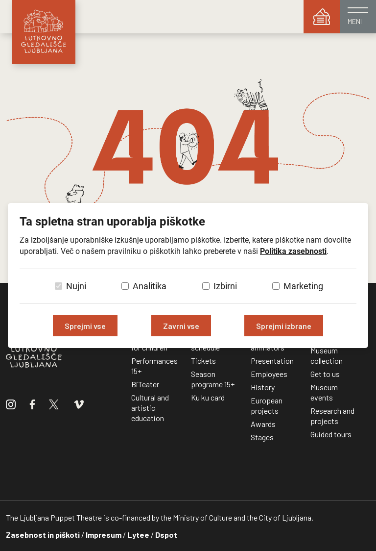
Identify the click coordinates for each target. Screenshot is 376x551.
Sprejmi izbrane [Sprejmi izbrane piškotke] (283, 325)
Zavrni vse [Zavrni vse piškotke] (181, 325)
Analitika (149, 286)
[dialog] (188, 275)
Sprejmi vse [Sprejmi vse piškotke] (85, 325)
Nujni (76, 286)
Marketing (303, 286)
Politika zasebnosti (293, 251)
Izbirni (225, 286)
